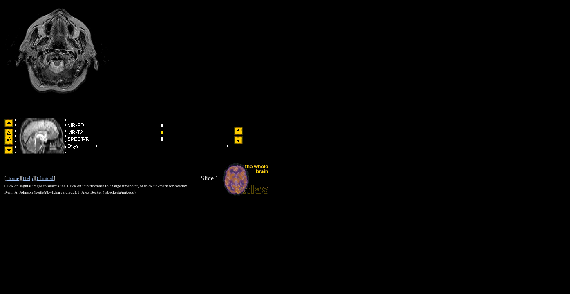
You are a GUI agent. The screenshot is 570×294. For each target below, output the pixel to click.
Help (28, 178)
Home (12, 178)
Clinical (45, 178)
